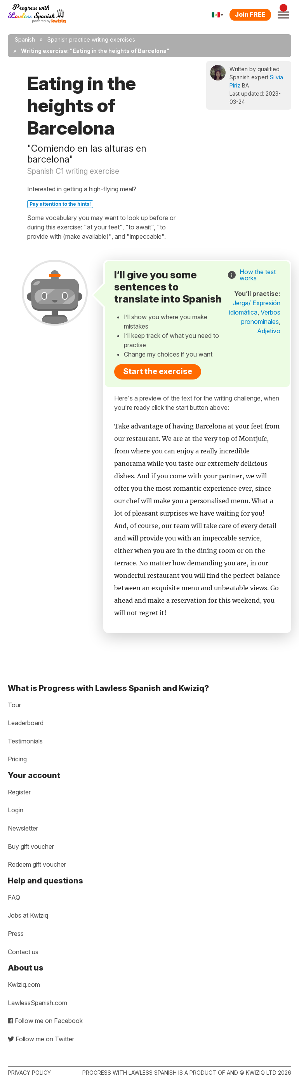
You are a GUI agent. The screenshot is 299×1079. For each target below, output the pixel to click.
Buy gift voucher (31, 846)
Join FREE (250, 14)
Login (15, 810)
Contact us (23, 952)
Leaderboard (25, 723)
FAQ (14, 897)
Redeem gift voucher (37, 864)
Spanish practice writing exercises (91, 39)
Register (19, 792)
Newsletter (23, 828)
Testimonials (25, 741)
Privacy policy (29, 1072)
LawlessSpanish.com (37, 1003)
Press (16, 933)
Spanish (25, 39)
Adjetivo (268, 331)
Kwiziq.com (24, 984)
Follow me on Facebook (45, 1021)
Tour (14, 705)
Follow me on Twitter (41, 1039)
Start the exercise (157, 371)
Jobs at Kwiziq (28, 915)
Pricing (17, 759)
